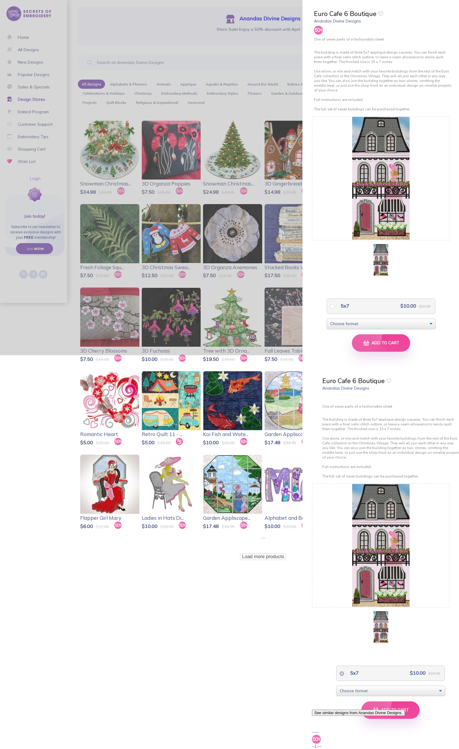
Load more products (263, 556)
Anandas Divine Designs (337, 21)
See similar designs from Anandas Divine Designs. (358, 713)
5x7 (344, 306)
